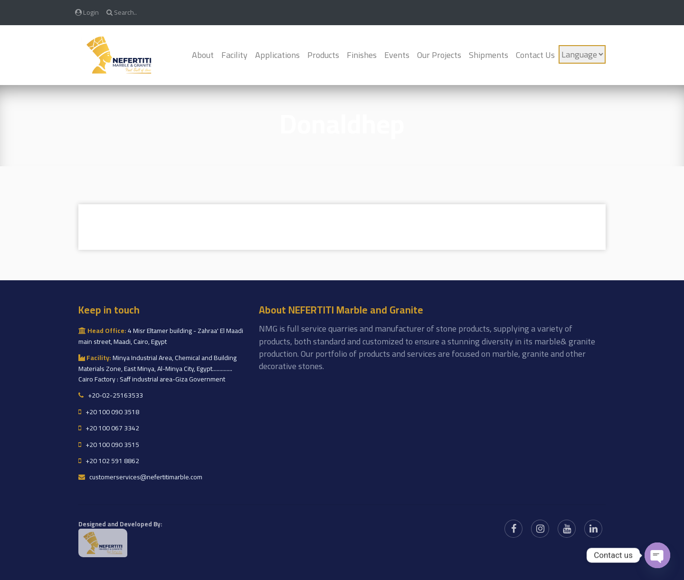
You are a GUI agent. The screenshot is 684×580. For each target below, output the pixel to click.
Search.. (121, 12)
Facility (234, 55)
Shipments (488, 55)
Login (87, 12)
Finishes (362, 55)
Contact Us (535, 55)
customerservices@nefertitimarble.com (140, 477)
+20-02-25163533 (110, 395)
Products (323, 55)
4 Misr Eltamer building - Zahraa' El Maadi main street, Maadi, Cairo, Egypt (160, 335)
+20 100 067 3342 (108, 428)
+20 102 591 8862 (108, 461)
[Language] (582, 54)
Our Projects (439, 55)
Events (396, 55)
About (203, 55)
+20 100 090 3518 (108, 412)
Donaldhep (342, 124)
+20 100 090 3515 (108, 444)
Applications (277, 55)
